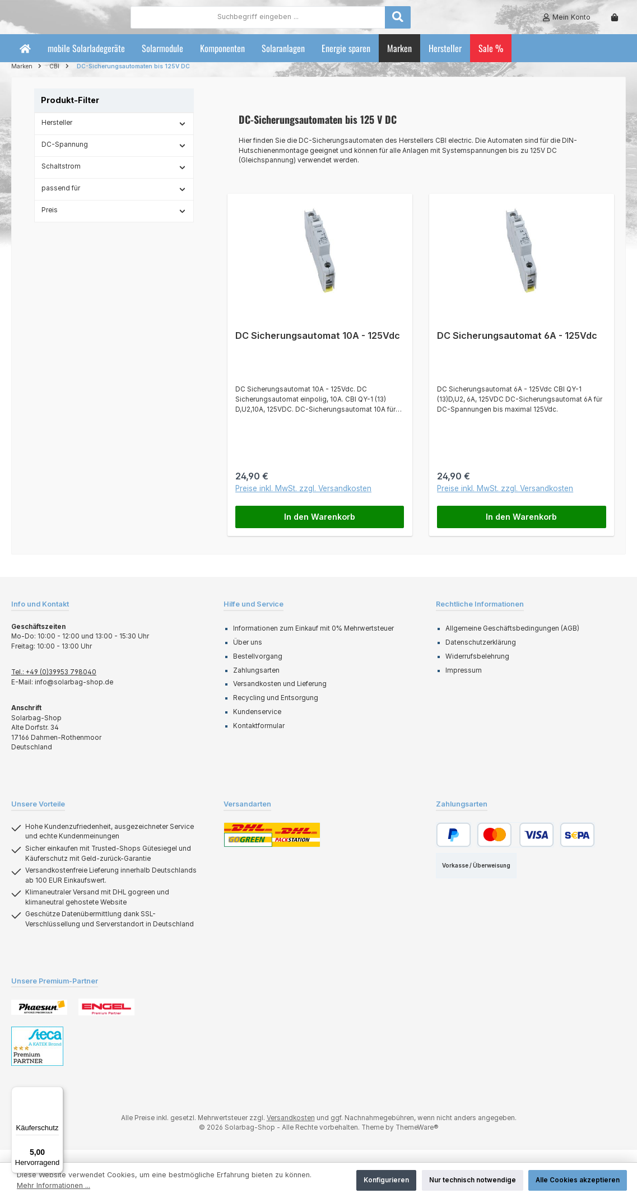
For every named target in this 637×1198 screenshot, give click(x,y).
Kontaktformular (259, 738)
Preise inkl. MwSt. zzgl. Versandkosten (303, 500)
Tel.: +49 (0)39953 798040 (53, 684)
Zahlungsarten (256, 682)
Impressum (463, 682)
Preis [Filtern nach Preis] (114, 222)
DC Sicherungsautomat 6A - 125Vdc (517, 348)
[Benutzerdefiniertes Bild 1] (39, 1019)
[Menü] (56, 1093)
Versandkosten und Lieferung (280, 696)
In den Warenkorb (319, 528)
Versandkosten (291, 1130)
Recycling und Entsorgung (275, 710)
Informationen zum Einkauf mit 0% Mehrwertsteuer (313, 641)
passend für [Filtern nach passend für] (114, 200)
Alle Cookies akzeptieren (578, 1180)
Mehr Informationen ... (53, 1185)
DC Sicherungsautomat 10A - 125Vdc (317, 348)
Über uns (247, 655)
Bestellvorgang (257, 669)
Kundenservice (257, 724)
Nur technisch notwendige (472, 1180)
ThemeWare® (417, 1140)
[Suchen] (459, 23)
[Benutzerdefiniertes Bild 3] (37, 1058)
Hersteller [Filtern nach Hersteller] (114, 134)
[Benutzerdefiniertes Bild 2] (106, 1019)
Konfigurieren (386, 1180)
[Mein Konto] (566, 23)
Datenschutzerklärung (480, 655)
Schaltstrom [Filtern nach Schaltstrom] (114, 178)
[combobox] (319, 23)
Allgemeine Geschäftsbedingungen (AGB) (512, 641)
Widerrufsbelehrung (477, 669)
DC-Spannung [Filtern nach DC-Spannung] (114, 156)
